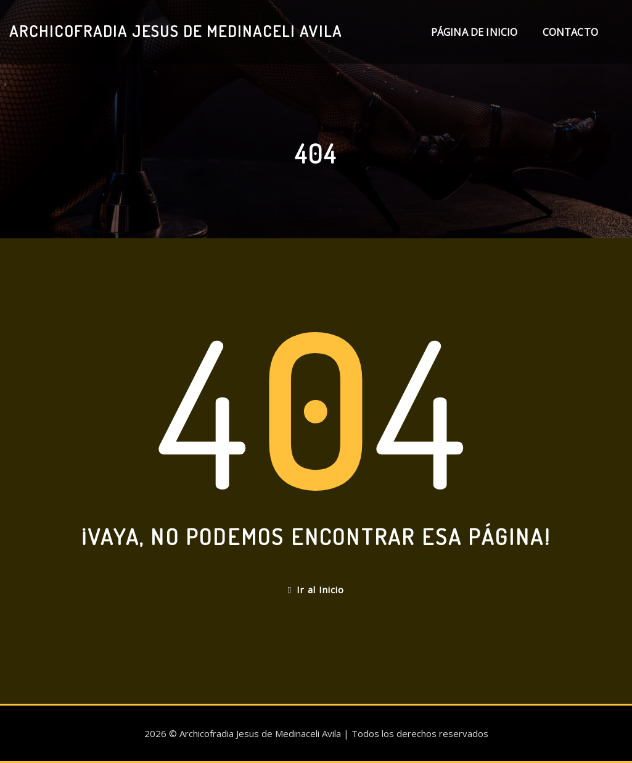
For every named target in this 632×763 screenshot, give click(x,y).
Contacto (570, 32)
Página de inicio (474, 32)
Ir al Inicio (316, 589)
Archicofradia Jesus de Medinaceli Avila (175, 31)
